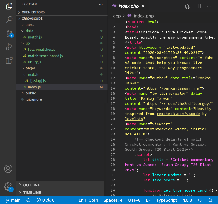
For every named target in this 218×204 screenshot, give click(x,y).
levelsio (134, 118)
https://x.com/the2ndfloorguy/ (178, 103)
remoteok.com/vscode (178, 113)
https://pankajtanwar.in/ (172, 88)
